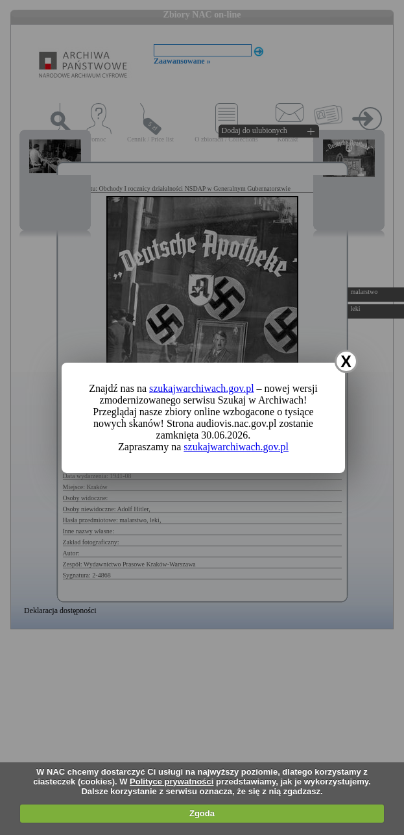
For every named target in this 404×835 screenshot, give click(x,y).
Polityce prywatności (171, 781)
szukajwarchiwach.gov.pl (201, 388)
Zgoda (202, 813)
